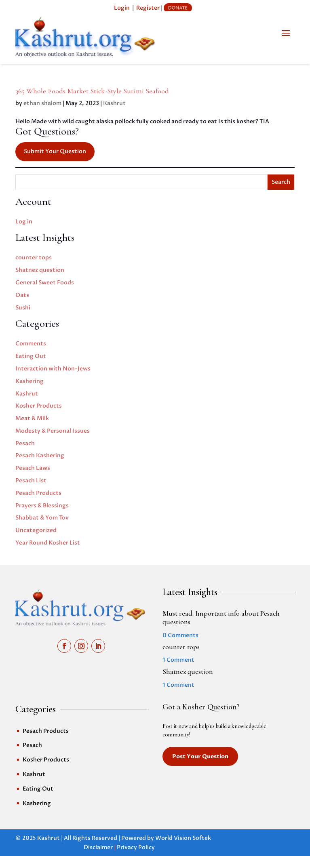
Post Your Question (200, 756)
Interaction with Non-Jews (53, 368)
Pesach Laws (32, 468)
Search (281, 182)
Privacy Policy (136, 847)
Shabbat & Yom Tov (42, 518)
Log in (23, 221)
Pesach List (30, 480)
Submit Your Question (55, 151)
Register (148, 8)
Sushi (22, 307)
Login (122, 8)
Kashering (29, 381)
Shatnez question (39, 270)
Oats (22, 295)
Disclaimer (98, 847)
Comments (30, 343)
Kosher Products (38, 406)
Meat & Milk (32, 418)
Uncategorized (36, 530)
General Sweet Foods (44, 282)
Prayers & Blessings (42, 505)
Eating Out (30, 356)
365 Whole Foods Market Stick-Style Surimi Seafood (92, 90)
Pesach (25, 443)
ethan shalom (42, 103)
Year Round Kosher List (47, 543)
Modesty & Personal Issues (52, 431)
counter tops (33, 257)
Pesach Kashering (39, 455)
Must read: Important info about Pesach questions (221, 618)
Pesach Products (38, 493)
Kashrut (114, 103)
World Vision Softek (183, 838)
